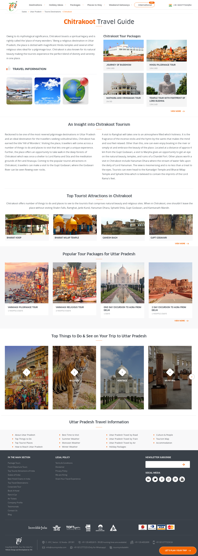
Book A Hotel (13, 490)
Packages (75, 5)
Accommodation (164, 442)
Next (192, 377)
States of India (14, 475)
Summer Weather (70, 438)
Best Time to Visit (70, 434)
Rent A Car (12, 494)
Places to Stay (94, 5)
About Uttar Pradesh (25, 434)
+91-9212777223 (180, 5)
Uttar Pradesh (35, 11)
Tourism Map (162, 438)
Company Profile (15, 502)
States (24, 11)
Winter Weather (70, 446)
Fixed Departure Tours (17, 467)
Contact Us (12, 510)
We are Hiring (61, 475)
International (145, 5)
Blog (10, 514)
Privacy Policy (61, 471)
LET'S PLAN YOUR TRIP (178, 550)
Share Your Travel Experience (67, 478)
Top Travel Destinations (18, 482)
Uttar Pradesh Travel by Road (123, 434)
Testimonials (13, 506)
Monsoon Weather (71, 442)
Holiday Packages (117, 446)
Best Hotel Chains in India (19, 478)
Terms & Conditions (64, 463)
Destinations (35, 5)
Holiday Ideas (56, 5)
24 (190, 5)
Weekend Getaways (119, 5)
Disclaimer (59, 467)
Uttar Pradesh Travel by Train (123, 438)
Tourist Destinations (53, 11)
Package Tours (14, 463)
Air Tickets (12, 498)
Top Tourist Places (24, 442)
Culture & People (164, 434)
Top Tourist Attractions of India (21, 471)
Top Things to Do (23, 438)
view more (178, 111)
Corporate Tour (14, 486)
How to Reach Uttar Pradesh (29, 446)
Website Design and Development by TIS (18, 550)
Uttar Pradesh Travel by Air (122, 442)
